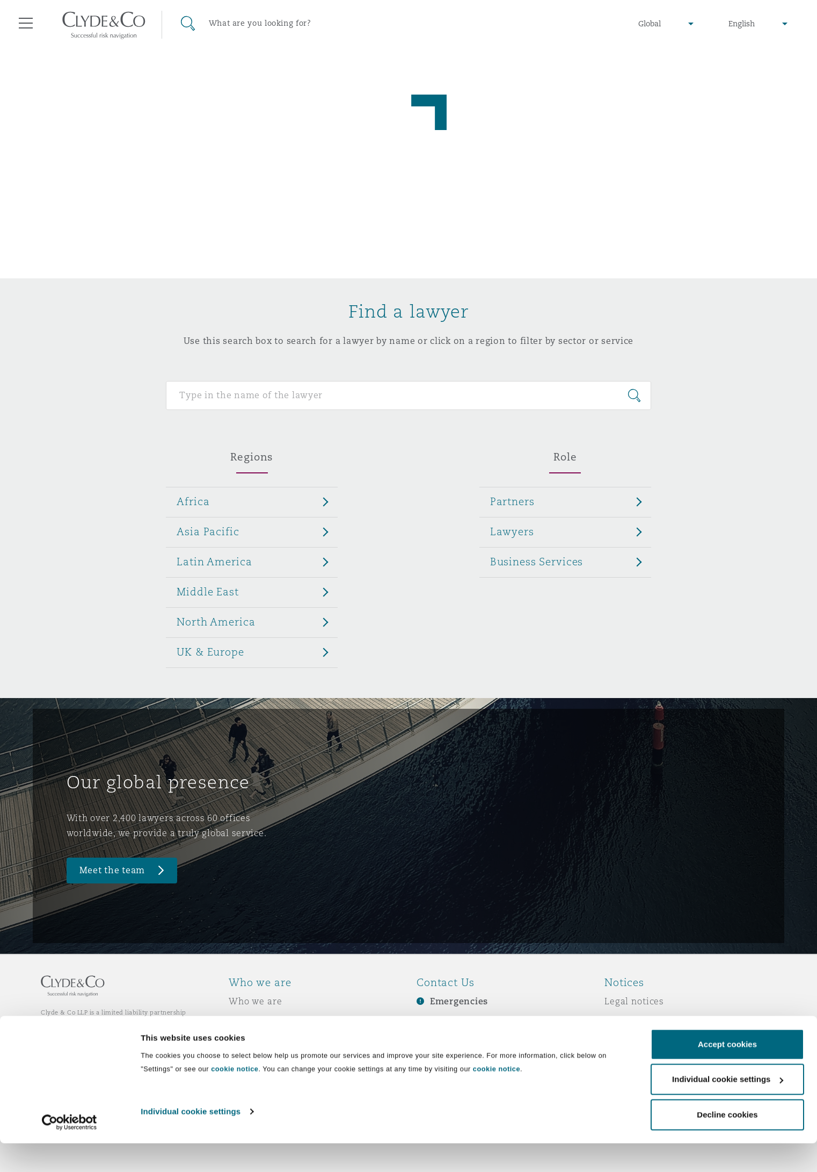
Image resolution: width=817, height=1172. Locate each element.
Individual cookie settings (190, 1140)
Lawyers (512, 531)
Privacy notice (636, 1020)
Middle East (207, 591)
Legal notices (634, 1001)
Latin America (214, 561)
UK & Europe (210, 651)
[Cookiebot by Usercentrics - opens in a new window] (69, 1151)
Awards (246, 1020)
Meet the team (112, 870)
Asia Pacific (208, 531)
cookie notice (234, 1098)
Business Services (536, 561)
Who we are (255, 1001)
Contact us (441, 1039)
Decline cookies (727, 1143)
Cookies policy (637, 1038)
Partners (512, 501)
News (241, 1038)
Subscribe (439, 1020)
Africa (193, 501)
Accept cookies (727, 1072)
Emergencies (459, 1001)
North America (216, 621)
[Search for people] (408, 395)
